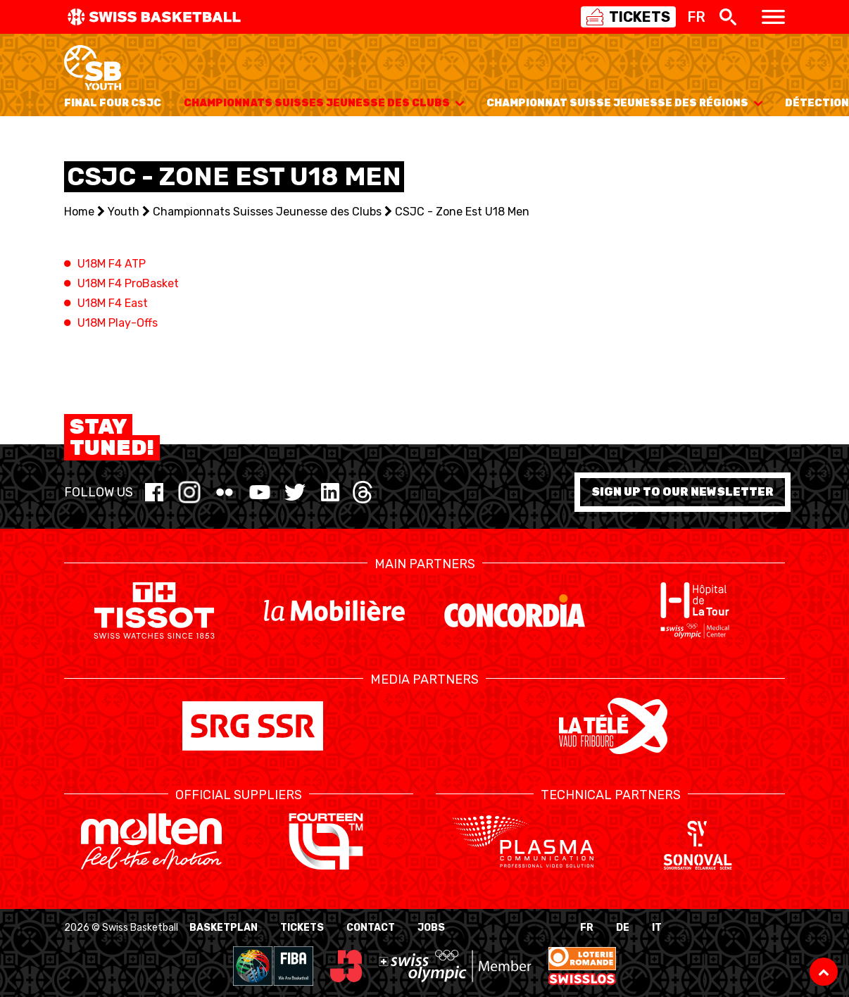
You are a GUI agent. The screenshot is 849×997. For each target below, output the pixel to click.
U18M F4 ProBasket (128, 283)
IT (657, 928)
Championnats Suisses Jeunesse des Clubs (324, 103)
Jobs (431, 928)
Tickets (302, 928)
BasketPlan (223, 928)
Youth (123, 211)
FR (586, 928)
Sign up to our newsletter (682, 492)
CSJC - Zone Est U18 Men (462, 211)
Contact (370, 928)
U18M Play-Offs (117, 323)
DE (622, 928)
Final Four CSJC (112, 103)
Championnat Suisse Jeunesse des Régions (624, 103)
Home (79, 211)
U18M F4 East (112, 303)
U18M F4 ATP (111, 263)
